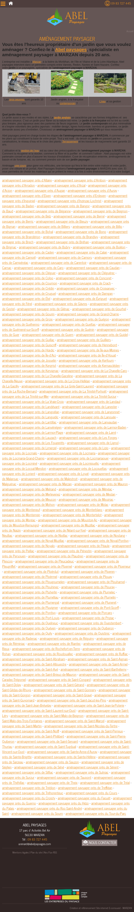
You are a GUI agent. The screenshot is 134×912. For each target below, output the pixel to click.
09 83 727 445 (121, 3)
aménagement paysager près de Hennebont (88, 345)
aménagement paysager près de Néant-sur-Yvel (54, 530)
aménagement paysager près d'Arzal (61, 185)
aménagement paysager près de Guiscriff (29, 345)
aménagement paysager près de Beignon (100, 211)
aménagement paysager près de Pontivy (29, 612)
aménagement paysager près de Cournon (29, 283)
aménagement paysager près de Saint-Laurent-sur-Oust (39, 710)
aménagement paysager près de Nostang (97, 535)
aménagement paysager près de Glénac (43, 309)
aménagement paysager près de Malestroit (49, 478)
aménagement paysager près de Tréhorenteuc (32, 793)
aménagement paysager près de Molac (82, 504)
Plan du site (36, 852)
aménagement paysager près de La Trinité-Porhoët (73, 391)
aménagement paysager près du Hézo (63, 803)
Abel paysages (71, 49)
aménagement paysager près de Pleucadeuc (44, 561)
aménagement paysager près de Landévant (30, 406)
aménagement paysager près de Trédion (28, 787)
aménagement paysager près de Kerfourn (86, 360)
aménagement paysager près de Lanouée (88, 417)
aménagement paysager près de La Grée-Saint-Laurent (57, 386)
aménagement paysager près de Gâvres (61, 303)
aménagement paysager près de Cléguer (29, 272)
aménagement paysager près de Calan (81, 252)
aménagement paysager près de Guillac (28, 339)
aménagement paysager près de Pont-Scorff (90, 607)
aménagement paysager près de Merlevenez (31, 494)
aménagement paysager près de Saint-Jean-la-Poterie (89, 705)
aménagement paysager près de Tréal (105, 782)
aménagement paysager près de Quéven (29, 628)
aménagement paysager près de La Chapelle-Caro (94, 370)
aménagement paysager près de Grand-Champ (88, 314)
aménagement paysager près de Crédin (28, 288)
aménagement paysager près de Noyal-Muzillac (33, 540)
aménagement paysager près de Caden (28, 252)
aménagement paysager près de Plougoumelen (33, 581)
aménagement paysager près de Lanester (89, 406)
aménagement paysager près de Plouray (88, 587)
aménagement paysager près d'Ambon (80, 180)
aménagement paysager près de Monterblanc (72, 509)
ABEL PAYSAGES (34, 825)
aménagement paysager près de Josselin (29, 360)
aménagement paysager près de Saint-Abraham (33, 659)
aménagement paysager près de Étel (26, 298)
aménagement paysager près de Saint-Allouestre (34, 664)
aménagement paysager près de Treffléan (85, 787)
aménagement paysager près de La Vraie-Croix (33, 401)
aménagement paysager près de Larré (91, 432)
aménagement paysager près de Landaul (93, 401)
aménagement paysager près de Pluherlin (29, 592)
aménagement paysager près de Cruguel (29, 293)
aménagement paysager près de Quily (27, 633)
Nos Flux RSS (50, 852)
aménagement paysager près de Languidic (30, 417)
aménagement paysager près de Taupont (64, 777)
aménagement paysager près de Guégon (82, 319)
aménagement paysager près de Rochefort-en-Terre (46, 648)
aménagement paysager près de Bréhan (62, 242)
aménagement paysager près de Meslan (89, 494)
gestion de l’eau (30, 150)
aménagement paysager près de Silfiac (27, 772)
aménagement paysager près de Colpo (27, 278)
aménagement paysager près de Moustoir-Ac (67, 520)
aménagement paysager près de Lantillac (29, 422)
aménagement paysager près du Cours (91, 793)
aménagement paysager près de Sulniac (82, 772)
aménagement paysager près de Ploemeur (103, 566)
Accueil (129, 31)
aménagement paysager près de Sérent (93, 767)
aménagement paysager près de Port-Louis (30, 617)
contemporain (68, 103)
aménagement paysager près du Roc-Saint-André (49, 808)
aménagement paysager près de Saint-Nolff (30, 731)
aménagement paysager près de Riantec (54, 643)
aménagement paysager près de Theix (52, 782)
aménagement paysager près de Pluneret (89, 602)
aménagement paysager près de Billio (97, 226)
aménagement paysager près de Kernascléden (89, 365)
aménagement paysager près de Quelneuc (30, 623)
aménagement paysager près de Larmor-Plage (32, 432)
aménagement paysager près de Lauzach (29, 437)
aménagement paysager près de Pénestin (64, 551)
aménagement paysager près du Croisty (28, 798)
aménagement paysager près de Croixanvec (86, 288)
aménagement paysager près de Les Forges (88, 437)
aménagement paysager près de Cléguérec (86, 272)
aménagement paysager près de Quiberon (86, 628)
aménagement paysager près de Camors (65, 257)
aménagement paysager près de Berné (79, 216)
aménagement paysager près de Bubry (44, 247)
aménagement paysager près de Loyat (63, 473)
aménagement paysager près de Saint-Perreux (92, 731)
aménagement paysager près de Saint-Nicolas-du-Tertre (80, 726)
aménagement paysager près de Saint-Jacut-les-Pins (71, 700)
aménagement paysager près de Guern (47, 334)
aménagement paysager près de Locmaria (67, 453)
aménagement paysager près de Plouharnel (96, 581)
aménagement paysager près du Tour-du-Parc (95, 813)
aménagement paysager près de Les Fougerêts (33, 442)
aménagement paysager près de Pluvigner (30, 607)
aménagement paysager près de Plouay (86, 576)
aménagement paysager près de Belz (26, 216)
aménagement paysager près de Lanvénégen (32, 427)
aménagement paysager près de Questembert (91, 623)
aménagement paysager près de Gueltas (69, 324)
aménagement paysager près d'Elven (26, 195)
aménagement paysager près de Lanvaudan (88, 422)
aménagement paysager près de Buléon (99, 247)
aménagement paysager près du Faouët (84, 798)
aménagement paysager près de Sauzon (52, 762)
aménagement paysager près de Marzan (45, 484)
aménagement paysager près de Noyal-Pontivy (98, 540)
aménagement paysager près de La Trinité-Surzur (83, 396)
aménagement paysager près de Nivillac (41, 535)
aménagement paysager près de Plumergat (30, 602)
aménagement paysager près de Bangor (63, 206)
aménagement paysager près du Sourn (37, 813)
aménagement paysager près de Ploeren (88, 571)
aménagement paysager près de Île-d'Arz (29, 355)
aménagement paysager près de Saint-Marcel (74, 720)
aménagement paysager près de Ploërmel (29, 576)
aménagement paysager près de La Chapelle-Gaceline (37, 375)
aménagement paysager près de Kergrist (29, 365)
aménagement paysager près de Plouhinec (30, 587)
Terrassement (70, 141)
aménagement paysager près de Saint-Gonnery (65, 690)
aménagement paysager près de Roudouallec (43, 653)
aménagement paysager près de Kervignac (30, 370)
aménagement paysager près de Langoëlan (30, 411)
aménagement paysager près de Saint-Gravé (62, 695)
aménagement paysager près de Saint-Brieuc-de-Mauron (39, 674)
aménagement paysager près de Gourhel (99, 309)
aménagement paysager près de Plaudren (55, 556)
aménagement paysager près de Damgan (85, 293)
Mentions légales (20, 852)
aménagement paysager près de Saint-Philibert (33, 736)
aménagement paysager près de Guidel (102, 334)
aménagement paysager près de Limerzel (29, 448)
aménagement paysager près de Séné (39, 767)
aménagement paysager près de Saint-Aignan (98, 659)
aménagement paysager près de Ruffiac (102, 653)
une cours (20, 165)
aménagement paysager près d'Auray (92, 190)
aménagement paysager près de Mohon (28, 504)
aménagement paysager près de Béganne (43, 211)
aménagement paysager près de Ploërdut (31, 571)
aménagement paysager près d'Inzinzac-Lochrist (69, 200)
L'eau (102, 101)
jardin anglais (62, 117)
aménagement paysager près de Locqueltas (78, 468)
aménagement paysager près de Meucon (29, 499)
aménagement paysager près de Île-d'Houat (87, 355)
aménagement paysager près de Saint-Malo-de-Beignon (47, 715)
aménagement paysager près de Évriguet (80, 298)
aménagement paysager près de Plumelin (88, 597)
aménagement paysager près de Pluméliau (30, 597)
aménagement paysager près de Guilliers (84, 339)
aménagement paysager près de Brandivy (70, 236)
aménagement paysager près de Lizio (83, 448)
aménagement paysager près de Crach (85, 283)
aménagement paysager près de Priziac (88, 617)
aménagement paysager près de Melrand (29, 489)
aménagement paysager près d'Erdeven (79, 195)
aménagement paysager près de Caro (39, 267)
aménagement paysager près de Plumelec (87, 592)
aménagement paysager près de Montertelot (72, 514)
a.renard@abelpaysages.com (34, 843)
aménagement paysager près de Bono (81, 231)
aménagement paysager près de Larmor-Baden (95, 427)
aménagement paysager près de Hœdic (28, 350)
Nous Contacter (99, 842)
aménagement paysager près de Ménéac (85, 489)
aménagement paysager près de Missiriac (86, 499)
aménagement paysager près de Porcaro (85, 612)
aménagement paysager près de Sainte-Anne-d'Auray (62, 751)
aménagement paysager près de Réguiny (67, 638)
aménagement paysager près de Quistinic (82, 633)
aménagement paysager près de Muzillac (68, 525)
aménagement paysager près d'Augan (40, 190)
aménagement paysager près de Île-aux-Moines (88, 350)
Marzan (36, 61)
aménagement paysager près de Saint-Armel (98, 664)
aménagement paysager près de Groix (27, 319)
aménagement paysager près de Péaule (83, 545)
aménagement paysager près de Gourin (28, 314)
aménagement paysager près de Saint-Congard (59, 679)
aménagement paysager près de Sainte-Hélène (65, 756)
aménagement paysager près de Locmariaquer (78, 458)
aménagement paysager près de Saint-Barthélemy (93, 669)
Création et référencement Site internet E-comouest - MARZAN (101, 908)
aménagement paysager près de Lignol (93, 442)
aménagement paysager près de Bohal (27, 231)
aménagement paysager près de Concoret (83, 278)
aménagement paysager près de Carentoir (59, 262)
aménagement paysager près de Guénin (67, 329)
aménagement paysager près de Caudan (93, 267)
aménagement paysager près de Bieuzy (62, 221)
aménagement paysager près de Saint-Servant (47, 741)
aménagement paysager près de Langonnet (91, 411)
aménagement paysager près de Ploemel (45, 566)
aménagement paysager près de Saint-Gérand (54, 684)
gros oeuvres (17, 99)
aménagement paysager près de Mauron (101, 484)
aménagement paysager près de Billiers (44, 226)
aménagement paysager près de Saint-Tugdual (45, 746)
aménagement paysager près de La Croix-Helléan (57, 381)
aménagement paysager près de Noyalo (28, 545)
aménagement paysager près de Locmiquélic (69, 463)
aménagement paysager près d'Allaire (27, 180)
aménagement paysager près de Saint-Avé (30, 669)
